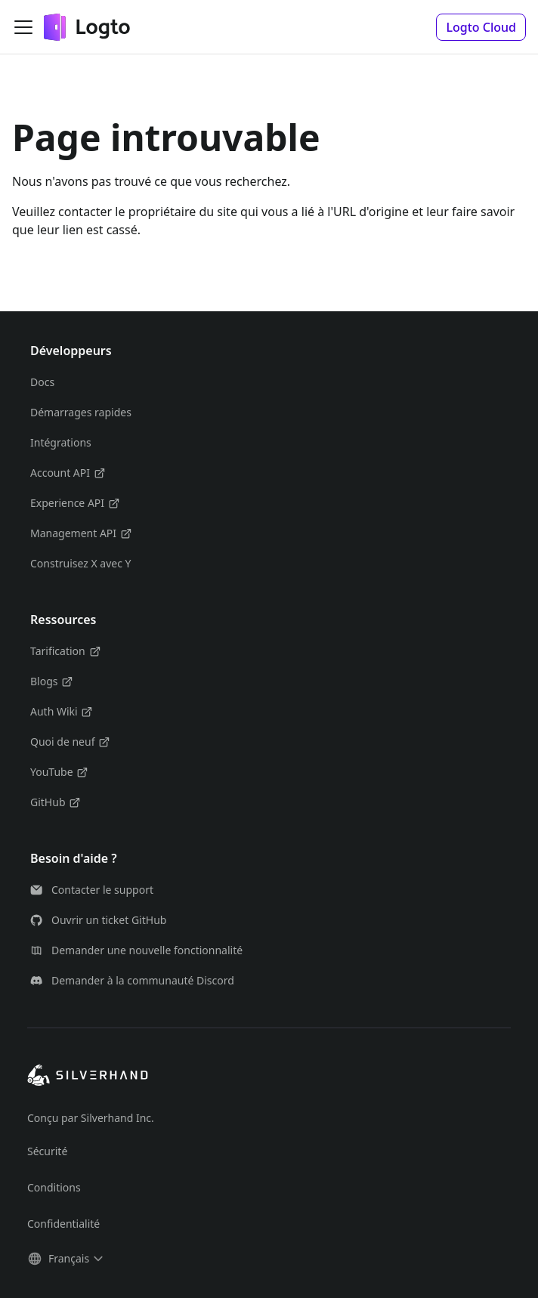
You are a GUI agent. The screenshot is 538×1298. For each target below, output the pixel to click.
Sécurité (47, 1151)
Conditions (54, 1187)
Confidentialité (63, 1223)
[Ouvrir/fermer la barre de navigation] (23, 27)
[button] (481, 27)
